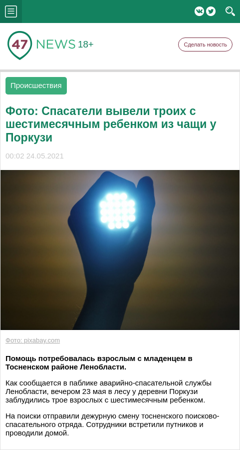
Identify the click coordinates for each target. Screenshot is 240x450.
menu (11, 11)
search (230, 11)
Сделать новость (205, 45)
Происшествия (36, 85)
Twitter (211, 11)
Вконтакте (199, 11)
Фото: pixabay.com (32, 340)
